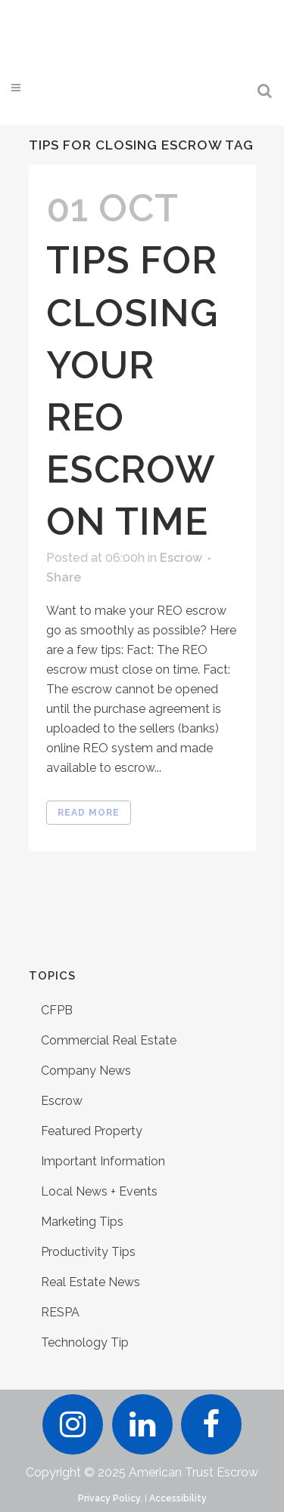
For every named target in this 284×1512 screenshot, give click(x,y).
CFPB (57, 1010)
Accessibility (178, 1498)
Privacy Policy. (110, 1498)
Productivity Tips (88, 1252)
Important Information (103, 1161)
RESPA (60, 1312)
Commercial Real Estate (108, 1040)
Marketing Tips (82, 1221)
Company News (86, 1070)
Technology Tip (85, 1342)
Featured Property (91, 1131)
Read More (89, 812)
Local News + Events (99, 1191)
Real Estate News (90, 1282)
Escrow (181, 558)
